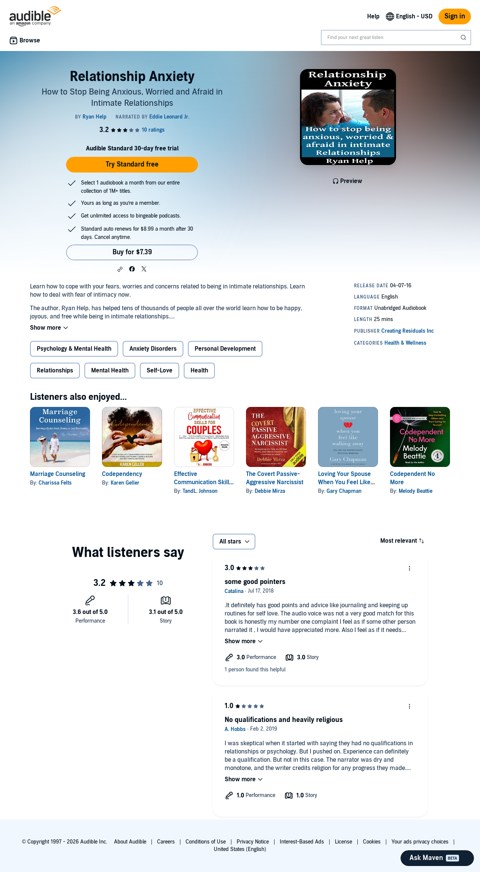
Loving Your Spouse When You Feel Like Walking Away (344, 482)
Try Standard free (132, 164)
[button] (120, 269)
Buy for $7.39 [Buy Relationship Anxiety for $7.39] (132, 252)
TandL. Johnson (200, 491)
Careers (166, 842)
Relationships (55, 370)
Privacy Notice (253, 842)
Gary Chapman (344, 491)
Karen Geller (125, 483)
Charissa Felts (55, 483)
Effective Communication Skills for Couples (203, 482)
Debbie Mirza (270, 491)
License (343, 842)
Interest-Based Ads (302, 842)
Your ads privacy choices (420, 842)
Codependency (122, 474)
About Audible (130, 842)
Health (199, 370)
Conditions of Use (206, 842)
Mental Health (110, 370)
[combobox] (396, 37)
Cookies (372, 842)
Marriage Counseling (57, 474)
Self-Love (159, 370)
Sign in (454, 16)
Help (373, 16)
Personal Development (225, 349)
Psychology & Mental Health (74, 349)
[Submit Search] (464, 37)
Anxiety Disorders (153, 349)
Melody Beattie (415, 491)
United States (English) (240, 849)
